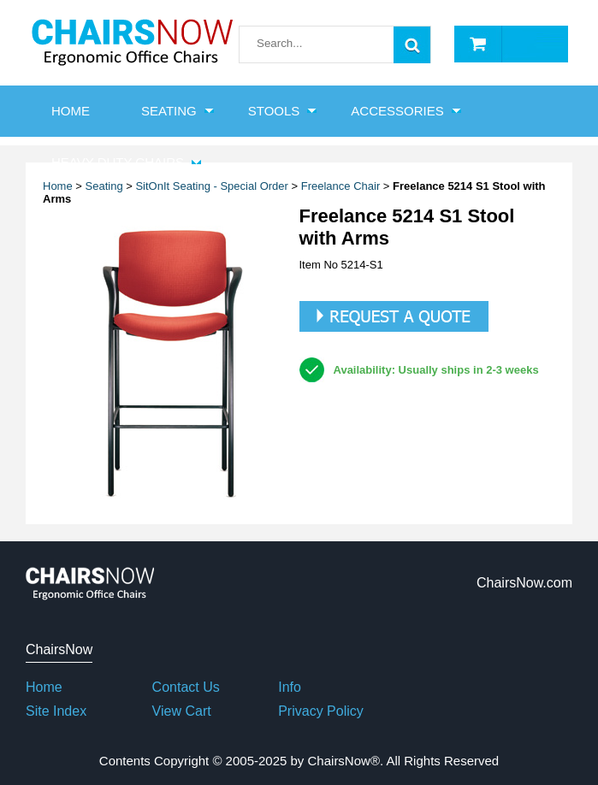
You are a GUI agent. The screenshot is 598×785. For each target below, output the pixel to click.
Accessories (397, 110)
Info (289, 687)
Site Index (56, 711)
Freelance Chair (341, 186)
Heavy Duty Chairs (117, 162)
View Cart (181, 711)
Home (44, 687)
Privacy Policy (321, 711)
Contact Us (186, 687)
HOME (70, 110)
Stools (274, 110)
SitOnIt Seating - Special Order (211, 186)
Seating (169, 110)
